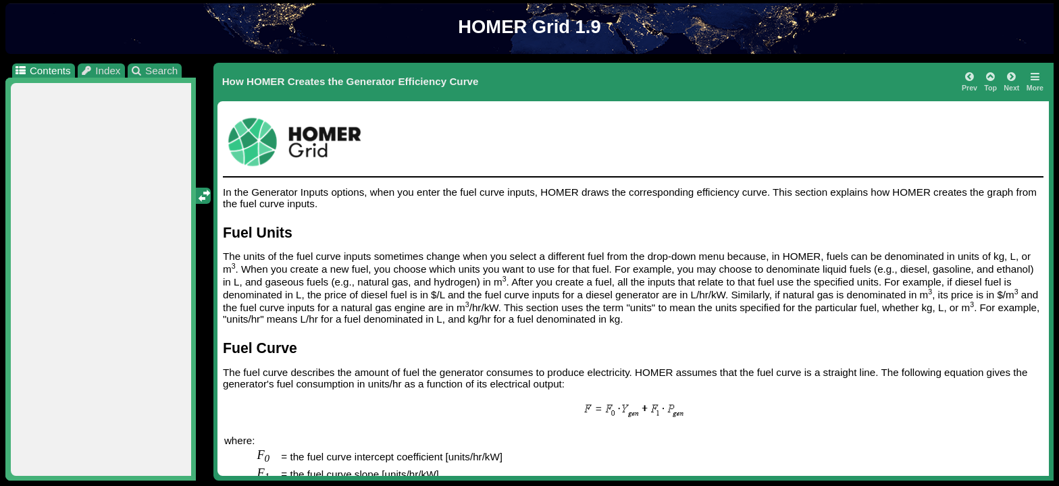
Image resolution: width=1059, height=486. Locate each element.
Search (154, 70)
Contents (42, 70)
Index (100, 70)
